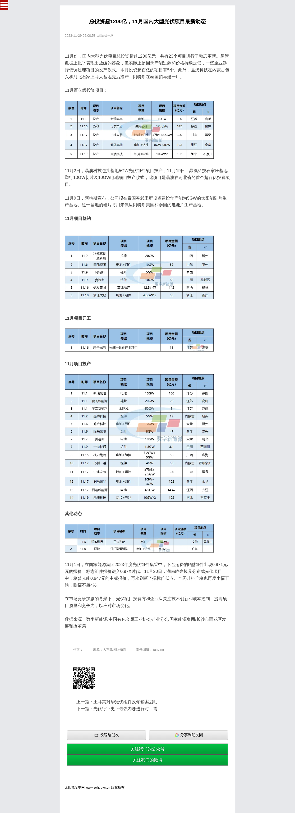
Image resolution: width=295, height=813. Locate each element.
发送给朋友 (106, 735)
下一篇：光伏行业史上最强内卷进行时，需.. (118, 708)
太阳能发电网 (105, 35)
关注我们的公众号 (147, 749)
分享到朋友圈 (188, 735)
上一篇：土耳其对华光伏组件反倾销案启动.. (118, 701)
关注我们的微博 (147, 760)
